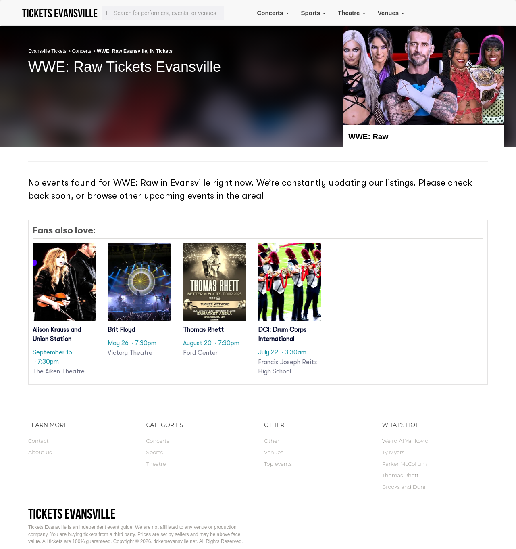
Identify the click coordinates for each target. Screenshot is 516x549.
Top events (278, 464)
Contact (38, 441)
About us (40, 452)
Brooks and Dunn (405, 487)
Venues (391, 12)
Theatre (351, 12)
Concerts (273, 12)
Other (271, 441)
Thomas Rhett (400, 475)
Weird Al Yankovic (405, 441)
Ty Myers (393, 452)
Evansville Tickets (47, 51)
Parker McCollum (404, 464)
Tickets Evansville (72, 513)
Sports (313, 12)
